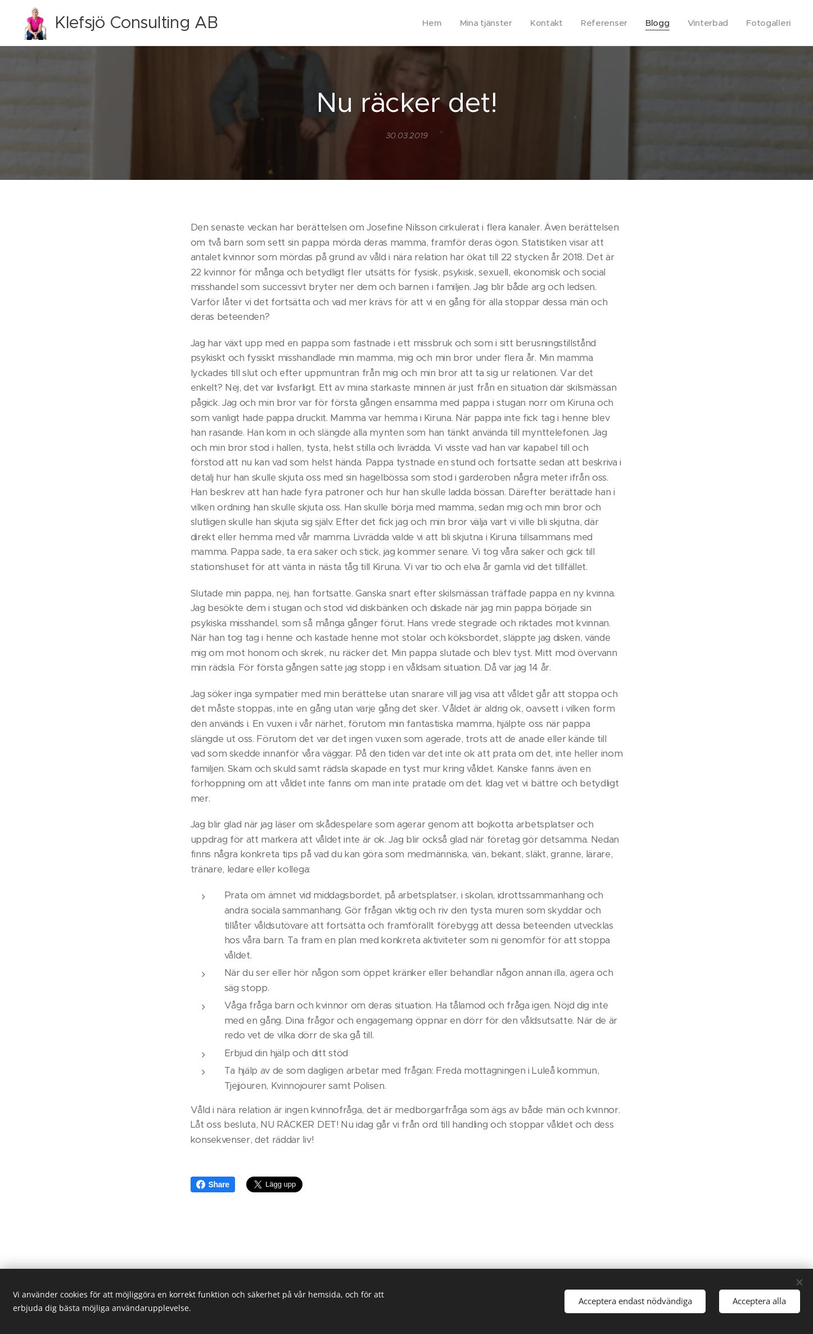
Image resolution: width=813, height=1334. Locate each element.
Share (212, 1184)
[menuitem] (426, 23)
